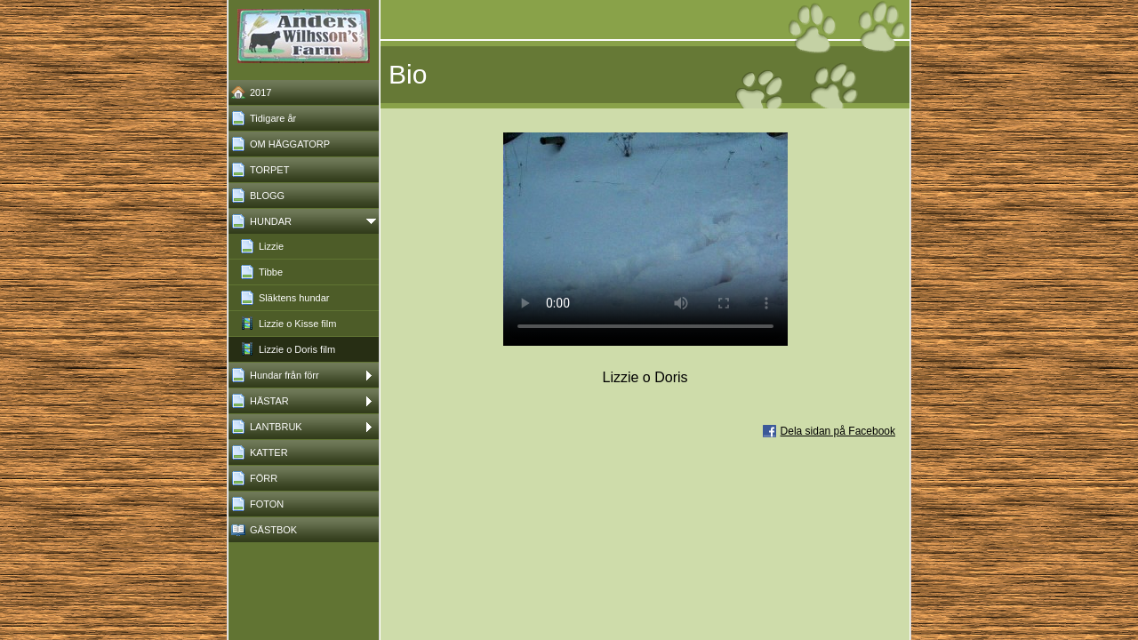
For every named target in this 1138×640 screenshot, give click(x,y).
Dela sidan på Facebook (838, 431)
